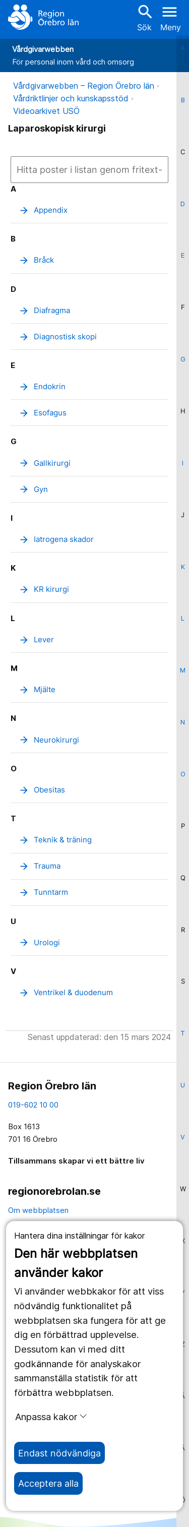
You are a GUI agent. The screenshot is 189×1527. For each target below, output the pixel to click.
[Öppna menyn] (170, 17)
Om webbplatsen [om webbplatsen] (38, 1210)
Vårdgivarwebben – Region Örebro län (83, 86)
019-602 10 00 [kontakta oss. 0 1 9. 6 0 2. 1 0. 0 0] (33, 1105)
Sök (144, 17)
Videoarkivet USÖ (46, 111)
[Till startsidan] (43, 17)
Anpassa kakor (51, 1416)
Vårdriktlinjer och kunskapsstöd (71, 98)
